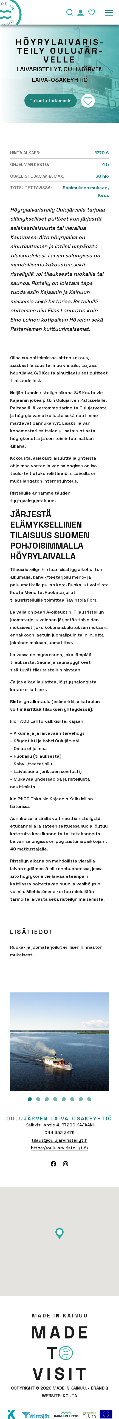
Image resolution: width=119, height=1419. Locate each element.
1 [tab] (30, 1099)
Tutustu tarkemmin (51, 100)
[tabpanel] (60, 1041)
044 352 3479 (59, 1132)
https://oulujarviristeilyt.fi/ (59, 1148)
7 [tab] (81, 1099)
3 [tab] (47, 1099)
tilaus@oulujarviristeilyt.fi (59, 1140)
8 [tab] (89, 1099)
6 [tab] (72, 1099)
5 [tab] (64, 1099)
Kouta (70, 1396)
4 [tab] (55, 1099)
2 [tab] (38, 1099)
